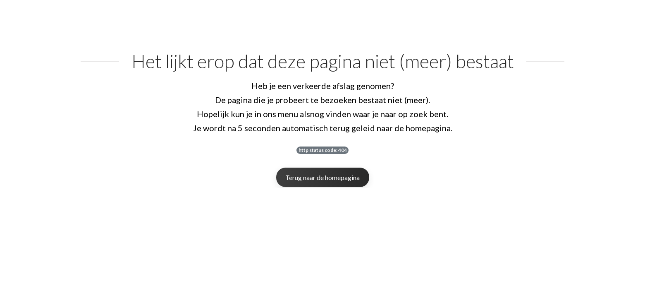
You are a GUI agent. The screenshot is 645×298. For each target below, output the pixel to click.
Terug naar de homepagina (322, 177)
